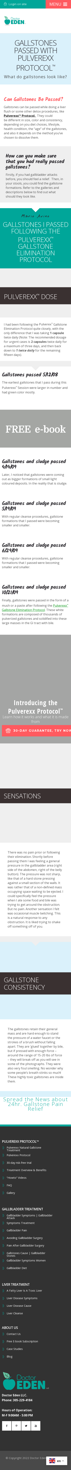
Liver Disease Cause (19, 1305)
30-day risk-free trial (19, 1162)
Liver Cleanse (15, 1313)
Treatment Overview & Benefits (26, 1170)
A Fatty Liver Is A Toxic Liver (24, 1290)
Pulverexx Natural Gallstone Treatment (24, 1149)
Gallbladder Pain (17, 1230)
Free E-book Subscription (22, 1341)
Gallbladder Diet (17, 1268)
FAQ (9, 1185)
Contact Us (14, 1334)
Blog (9, 1356)
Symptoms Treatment (21, 1223)
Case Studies (15, 1349)
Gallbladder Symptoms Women (26, 1260)
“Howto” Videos (17, 1177)
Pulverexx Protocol (18, 1155)
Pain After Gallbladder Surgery (25, 1245)
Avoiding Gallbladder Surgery (25, 1238)
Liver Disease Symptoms (22, 1298)
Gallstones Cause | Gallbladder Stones (26, 1254)
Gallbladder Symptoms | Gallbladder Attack (29, 1217)
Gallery (11, 1193)
